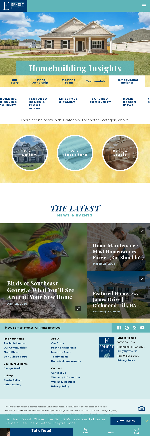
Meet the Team (68, 81)
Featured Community (100, 100)
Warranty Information (65, 375)
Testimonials (95, 81)
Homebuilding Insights (127, 81)
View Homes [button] (126, 421)
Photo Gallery (13, 378)
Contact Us (58, 371)
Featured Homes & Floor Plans (38, 103)
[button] (147, 421)
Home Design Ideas (129, 102)
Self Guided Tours (15, 355)
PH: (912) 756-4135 (127, 349)
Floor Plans (11, 350)
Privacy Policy (60, 384)
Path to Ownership (40, 81)
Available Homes (15, 341)
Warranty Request (63, 380)
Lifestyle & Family (68, 100)
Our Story (14, 81)
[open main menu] (144, 6)
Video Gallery (12, 382)
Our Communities (15, 346)
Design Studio (13, 366)
